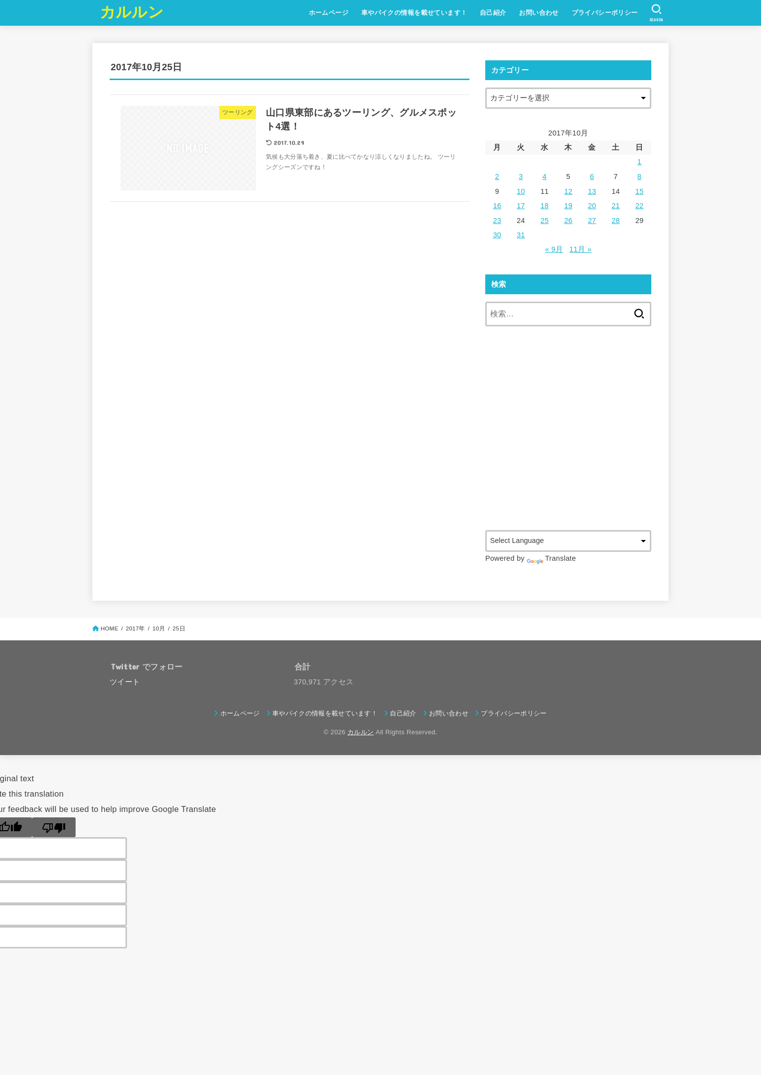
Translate (551, 558)
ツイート (125, 682)
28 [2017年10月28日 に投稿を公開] (616, 220)
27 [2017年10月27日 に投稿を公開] (592, 220)
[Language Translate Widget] (568, 540)
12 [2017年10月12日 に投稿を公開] (568, 191)
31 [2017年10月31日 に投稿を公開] (521, 235)
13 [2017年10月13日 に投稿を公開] (592, 191)
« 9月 (554, 249)
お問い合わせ (538, 12)
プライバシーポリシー (605, 12)
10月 (159, 628)
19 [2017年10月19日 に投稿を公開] (568, 206)
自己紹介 (493, 12)
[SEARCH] (656, 13)
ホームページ (328, 12)
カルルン (132, 12)
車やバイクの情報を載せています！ (414, 12)
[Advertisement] (568, 439)
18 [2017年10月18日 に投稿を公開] (545, 206)
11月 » (580, 249)
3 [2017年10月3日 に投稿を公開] (521, 176)
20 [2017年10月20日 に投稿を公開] (592, 206)
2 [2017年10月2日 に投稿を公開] (497, 176)
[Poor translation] (54, 827)
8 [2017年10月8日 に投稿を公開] (639, 176)
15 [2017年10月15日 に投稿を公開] (639, 191)
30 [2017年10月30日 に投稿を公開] (497, 235)
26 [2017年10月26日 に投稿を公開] (568, 220)
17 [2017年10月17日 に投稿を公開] (521, 206)
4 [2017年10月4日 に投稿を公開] (545, 176)
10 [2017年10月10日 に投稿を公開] (521, 191)
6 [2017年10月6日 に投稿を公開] (592, 176)
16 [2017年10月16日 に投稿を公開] (497, 206)
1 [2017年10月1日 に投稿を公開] (639, 162)
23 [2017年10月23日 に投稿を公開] (497, 220)
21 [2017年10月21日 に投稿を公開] (616, 206)
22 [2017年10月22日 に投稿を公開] (639, 206)
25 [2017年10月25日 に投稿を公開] (545, 220)
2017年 (135, 628)
